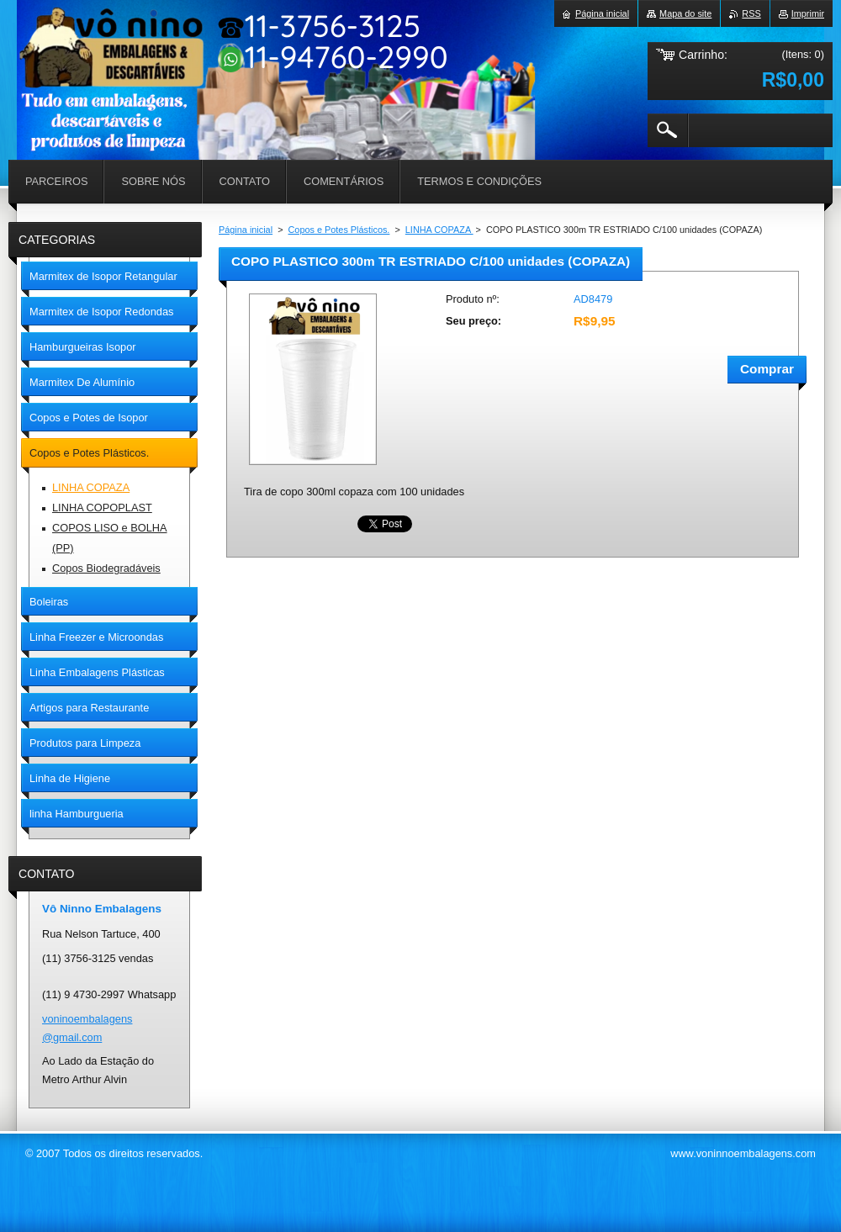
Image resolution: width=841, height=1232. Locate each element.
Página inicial (245, 230)
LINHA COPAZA (439, 230)
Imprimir (807, 13)
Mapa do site (685, 13)
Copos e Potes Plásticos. (339, 230)
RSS (751, 13)
